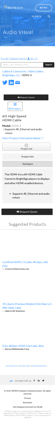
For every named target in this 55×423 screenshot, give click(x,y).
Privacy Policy (25, 366)
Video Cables (35, 71)
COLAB (39, 407)
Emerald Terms (12, 366)
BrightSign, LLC (11, 75)
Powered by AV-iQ (40, 366)
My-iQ (32, 59)
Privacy (27, 398)
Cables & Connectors (14, 71)
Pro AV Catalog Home (13, 59)
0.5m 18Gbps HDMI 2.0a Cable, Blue (23, 345)
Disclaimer (27, 403)
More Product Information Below (23, 138)
